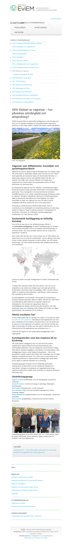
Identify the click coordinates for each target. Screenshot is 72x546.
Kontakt (53, 19)
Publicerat (20, 27)
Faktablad (14, 493)
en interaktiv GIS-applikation (22, 320)
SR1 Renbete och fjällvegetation (23, 102)
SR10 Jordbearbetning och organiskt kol (25, 67)
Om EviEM (19, 32)
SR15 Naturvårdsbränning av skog (23, 50)
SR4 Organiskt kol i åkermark (22, 92)
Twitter (45, 538)
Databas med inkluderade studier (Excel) (24, 487)
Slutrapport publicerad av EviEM (22, 477)
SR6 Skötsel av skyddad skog (22, 85)
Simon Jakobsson (18, 394)
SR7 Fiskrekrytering (18, 81)
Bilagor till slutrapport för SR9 (23, 74)
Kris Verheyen (17, 390)
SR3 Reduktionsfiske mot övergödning (25, 95)
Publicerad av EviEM (18, 503)
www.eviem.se (28, 538)
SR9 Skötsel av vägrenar (20, 71)
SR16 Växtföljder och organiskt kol (23, 47)
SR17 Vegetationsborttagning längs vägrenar (27, 43)
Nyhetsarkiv (40, 27)
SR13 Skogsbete (18, 57)
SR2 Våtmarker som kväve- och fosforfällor (26, 98)
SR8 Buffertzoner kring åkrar (21, 78)
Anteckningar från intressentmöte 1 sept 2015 (26, 516)
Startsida (13, 23)
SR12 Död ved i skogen (20, 60)
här (49, 328)
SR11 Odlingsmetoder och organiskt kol (25, 64)
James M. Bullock (18, 384)
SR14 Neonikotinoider (19, 54)
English (59, 19)
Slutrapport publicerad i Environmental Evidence (27, 480)
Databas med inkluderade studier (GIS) (24, 490)
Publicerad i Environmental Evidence (23, 506)
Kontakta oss (38, 538)
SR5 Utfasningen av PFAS (21, 88)
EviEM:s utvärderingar (33, 23)
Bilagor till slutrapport (18, 484)
